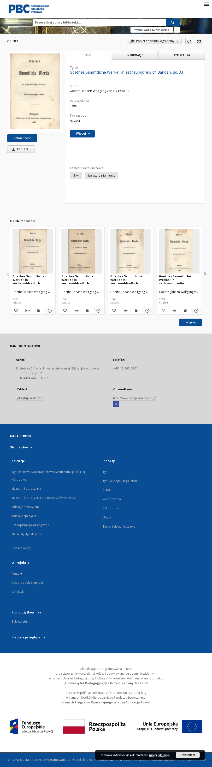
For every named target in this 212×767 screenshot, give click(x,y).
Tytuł (106, 472)
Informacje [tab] (134, 55)
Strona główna (21, 447)
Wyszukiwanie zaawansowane (151, 29)
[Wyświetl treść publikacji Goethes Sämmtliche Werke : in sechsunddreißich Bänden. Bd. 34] (135, 311)
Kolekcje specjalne (24, 516)
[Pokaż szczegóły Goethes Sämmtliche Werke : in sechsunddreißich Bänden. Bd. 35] (48, 311)
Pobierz (19, 149)
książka (75, 121)
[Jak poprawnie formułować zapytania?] (177, 30)
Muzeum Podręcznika (26, 489)
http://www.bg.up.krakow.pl (134, 398)
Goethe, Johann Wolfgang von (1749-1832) (99, 91)
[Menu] (206, 4)
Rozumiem (188, 755)
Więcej (191, 322)
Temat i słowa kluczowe (119, 526)
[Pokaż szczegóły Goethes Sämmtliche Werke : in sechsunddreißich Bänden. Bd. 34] (146, 311)
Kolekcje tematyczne (26, 507)
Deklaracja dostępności (28, 583)
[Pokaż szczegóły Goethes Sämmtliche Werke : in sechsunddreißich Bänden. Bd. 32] (195, 311)
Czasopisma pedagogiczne (30, 525)
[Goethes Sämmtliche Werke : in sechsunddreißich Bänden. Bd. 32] (179, 251)
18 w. (75, 175)
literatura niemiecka (102, 175)
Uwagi (107, 517)
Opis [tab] (88, 55)
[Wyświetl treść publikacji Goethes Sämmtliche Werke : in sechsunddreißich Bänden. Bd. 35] (38, 311)
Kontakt (17, 573)
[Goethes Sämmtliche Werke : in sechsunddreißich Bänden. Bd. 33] (35, 91)
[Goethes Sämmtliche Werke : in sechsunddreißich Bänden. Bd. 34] (131, 251)
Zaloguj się (19, 621)
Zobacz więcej (21, 548)
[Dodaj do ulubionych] (188, 41)
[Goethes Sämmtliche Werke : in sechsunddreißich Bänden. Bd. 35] (33, 251)
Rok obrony (111, 508)
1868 (73, 106)
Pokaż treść (22, 138)
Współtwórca (112, 499)
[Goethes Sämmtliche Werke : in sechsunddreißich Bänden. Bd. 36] (82, 251)
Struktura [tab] (181, 55)
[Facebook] (116, 404)
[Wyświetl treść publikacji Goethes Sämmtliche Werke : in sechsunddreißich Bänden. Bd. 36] (87, 311)
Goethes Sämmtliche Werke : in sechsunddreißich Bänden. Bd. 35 (28, 279)
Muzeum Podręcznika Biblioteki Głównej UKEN (43, 498)
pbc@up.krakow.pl (30, 398)
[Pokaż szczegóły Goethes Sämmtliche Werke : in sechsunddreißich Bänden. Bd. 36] (97, 311)
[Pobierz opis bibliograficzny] (26, 311)
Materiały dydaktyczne (27, 534)
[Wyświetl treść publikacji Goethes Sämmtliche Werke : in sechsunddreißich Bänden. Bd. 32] (184, 311)
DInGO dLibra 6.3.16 (83, 760)
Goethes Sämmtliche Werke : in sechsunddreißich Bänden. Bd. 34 (126, 279)
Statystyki (18, 592)
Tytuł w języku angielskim (120, 481)
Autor (107, 490)
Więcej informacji (159, 755)
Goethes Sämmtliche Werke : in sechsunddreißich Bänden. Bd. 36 (77, 279)
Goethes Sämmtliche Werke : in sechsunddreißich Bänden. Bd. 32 (175, 279)
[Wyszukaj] (173, 22)
